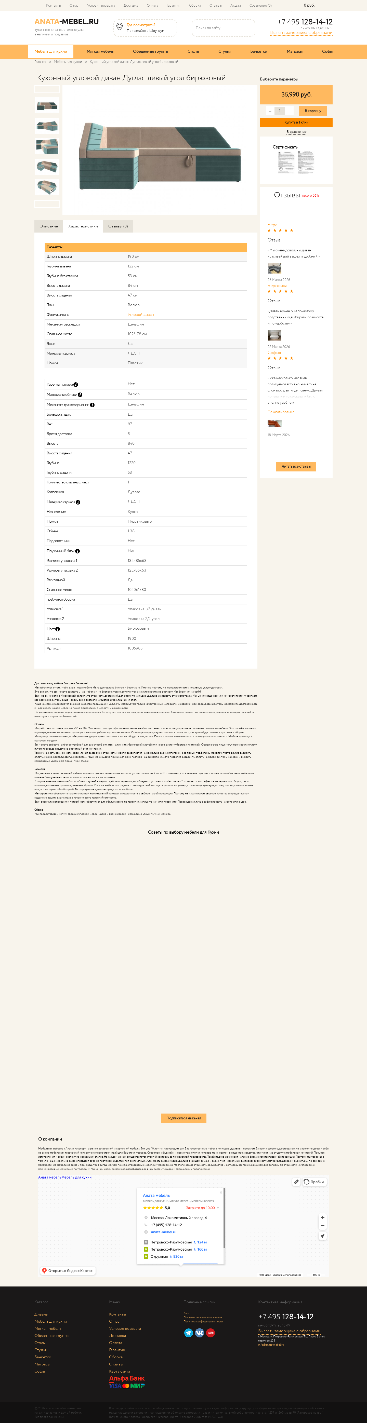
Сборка (195, 5)
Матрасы (295, 52)
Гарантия (173, 5)
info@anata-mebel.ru (271, 1345)
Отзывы (215, 5)
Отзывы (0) (118, 226)
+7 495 (305, 22)
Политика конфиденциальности (203, 1322)
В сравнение (296, 131)
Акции (235, 5)
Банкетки (258, 52)
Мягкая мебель (100, 52)
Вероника (277, 285)
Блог (186, 1313)
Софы (327, 52)
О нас (74, 5)
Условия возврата (101, 5)
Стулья (224, 52)
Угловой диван (141, 315)
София (274, 352)
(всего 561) (310, 195)
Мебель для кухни (50, 52)
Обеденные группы (150, 52)
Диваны (41, 1314)
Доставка (131, 5)
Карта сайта (119, 1371)
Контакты (53, 5)
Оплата (152, 5)
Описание (49, 226)
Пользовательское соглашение (203, 1318)
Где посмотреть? (141, 25)
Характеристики (83, 226)
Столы (193, 52)
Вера (272, 225)
